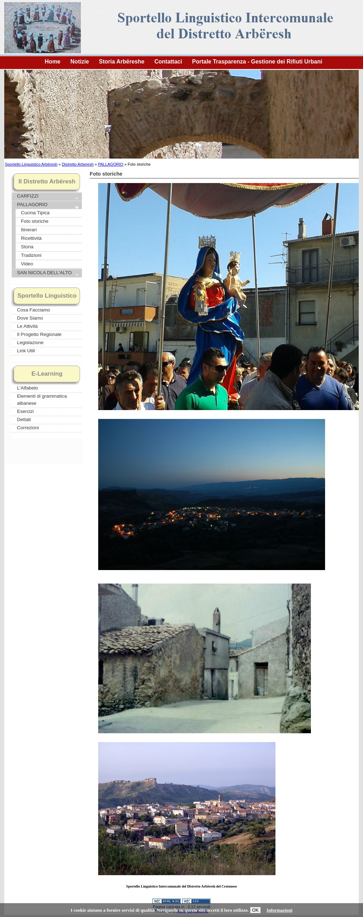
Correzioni (28, 427)
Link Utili (26, 350)
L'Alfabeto (27, 388)
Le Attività (27, 326)
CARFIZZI (47, 196)
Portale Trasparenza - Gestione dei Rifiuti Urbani (257, 62)
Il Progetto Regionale (39, 334)
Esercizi (25, 411)
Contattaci (168, 62)
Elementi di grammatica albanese (42, 399)
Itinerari (29, 229)
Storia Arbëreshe (121, 62)
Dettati (24, 419)
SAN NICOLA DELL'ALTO (47, 273)
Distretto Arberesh (78, 164)
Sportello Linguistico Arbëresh (31, 164)
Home (52, 62)
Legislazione (30, 342)
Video (27, 263)
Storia (27, 246)
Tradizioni (31, 255)
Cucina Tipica (35, 212)
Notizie (80, 62)
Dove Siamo (30, 318)
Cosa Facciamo (33, 310)
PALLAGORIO (110, 164)
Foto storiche (35, 221)
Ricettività (31, 238)
